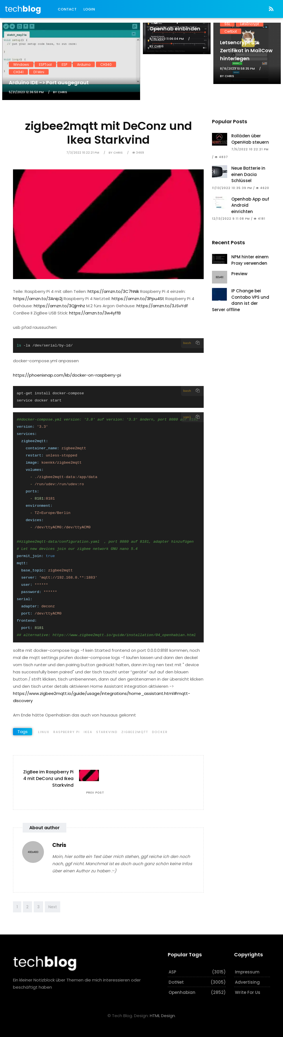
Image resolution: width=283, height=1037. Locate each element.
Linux (43, 732)
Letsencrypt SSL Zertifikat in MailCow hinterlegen (246, 50)
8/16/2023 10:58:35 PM (237, 68)
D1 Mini (38, 71)
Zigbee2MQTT (134, 732)
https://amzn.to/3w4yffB (95, 313)
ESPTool (45, 64)
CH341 (18, 71)
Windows (21, 64)
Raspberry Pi (66, 732)
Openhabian (182, 992)
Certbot (230, 31)
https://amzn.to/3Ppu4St (138, 298)
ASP (172, 972)
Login (89, 9)
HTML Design (162, 1015)
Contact (67, 9)
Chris (59, 845)
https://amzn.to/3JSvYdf (162, 306)
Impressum (247, 972)
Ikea (88, 732)
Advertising (247, 982)
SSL (227, 23)
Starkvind (106, 732)
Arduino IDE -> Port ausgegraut (49, 82)
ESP (64, 64)
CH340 (106, 64)
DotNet (176, 982)
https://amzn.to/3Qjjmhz (59, 306)
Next (52, 907)
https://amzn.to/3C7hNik (113, 291)
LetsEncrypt (249, 23)
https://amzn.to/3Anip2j (37, 298)
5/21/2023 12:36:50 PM (26, 92)
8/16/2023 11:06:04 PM (167, 38)
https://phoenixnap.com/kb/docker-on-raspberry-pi (67, 375)
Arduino (83, 64)
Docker (160, 732)
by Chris (60, 92)
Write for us (247, 992)
